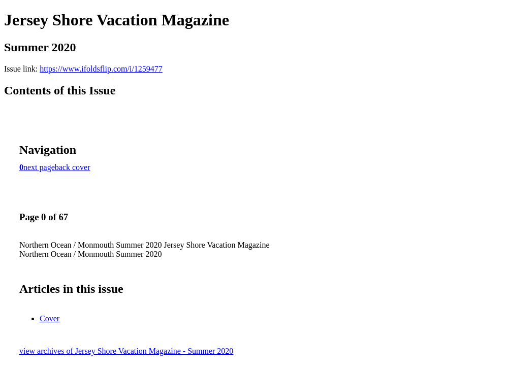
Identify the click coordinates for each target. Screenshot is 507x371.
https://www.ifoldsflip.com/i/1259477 (101, 68)
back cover (72, 167)
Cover (49, 318)
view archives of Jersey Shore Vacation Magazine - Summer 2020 (126, 351)
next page (39, 167)
